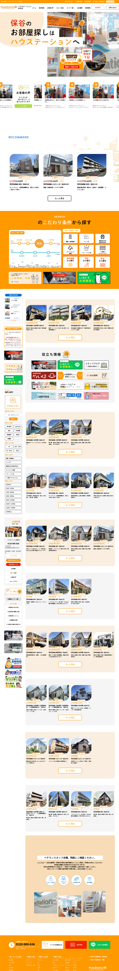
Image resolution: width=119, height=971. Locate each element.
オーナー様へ (70, 8)
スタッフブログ (13, 581)
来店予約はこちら (13, 564)
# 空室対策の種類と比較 (13, 611)
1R (9, 446)
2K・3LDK (9, 450)
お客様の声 (50, 8)
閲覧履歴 (78, 1)
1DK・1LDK (18, 446)
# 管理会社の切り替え (13, 607)
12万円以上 (9, 511)
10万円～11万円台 (10, 504)
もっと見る (23, 106)
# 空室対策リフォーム (13, 616)
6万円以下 (8, 484)
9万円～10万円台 (10, 500)
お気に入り (69, 1)
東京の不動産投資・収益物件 (98, 956)
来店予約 (76, 945)
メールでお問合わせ (52, 945)
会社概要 (79, 8)
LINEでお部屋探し (99, 945)
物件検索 (41, 8)
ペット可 (8, 462)
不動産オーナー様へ (13, 599)
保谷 (9, 430)
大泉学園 (18, 430)
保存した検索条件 (99, 1)
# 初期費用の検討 (13, 620)
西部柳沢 (9, 434)
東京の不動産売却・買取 (97, 959)
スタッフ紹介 (60, 8)
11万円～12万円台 (10, 507)
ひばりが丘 (18, 426)
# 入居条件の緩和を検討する (13, 624)
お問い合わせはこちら (13, 560)
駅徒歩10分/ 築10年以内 (12, 466)
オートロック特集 (10, 470)
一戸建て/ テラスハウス (12, 477)
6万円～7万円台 (10, 488)
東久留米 (9, 426)
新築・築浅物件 (10, 458)
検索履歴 (87, 1)
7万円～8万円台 (10, 492)
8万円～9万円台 (10, 496)
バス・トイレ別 (10, 474)
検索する (13, 418)
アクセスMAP (13, 555)
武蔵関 (9, 438)
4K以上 (18, 450)
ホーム (34, 8)
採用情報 (87, 8)
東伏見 (17, 434)
